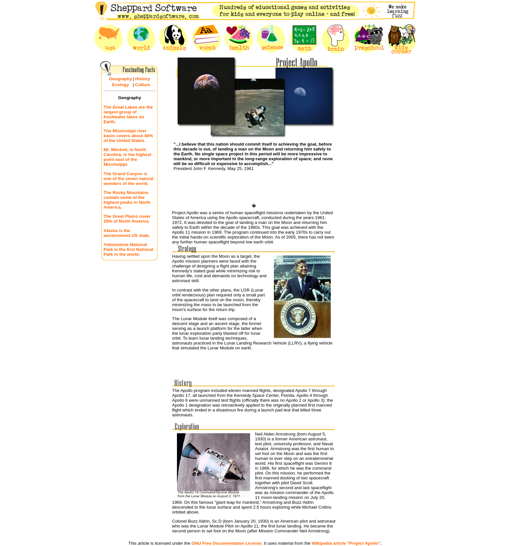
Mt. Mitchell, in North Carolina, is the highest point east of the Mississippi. (128, 157)
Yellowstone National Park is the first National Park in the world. (129, 249)
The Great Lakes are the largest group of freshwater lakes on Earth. (128, 114)
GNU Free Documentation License (227, 543)
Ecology (120, 84)
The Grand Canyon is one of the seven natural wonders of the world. (129, 178)
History (142, 78)
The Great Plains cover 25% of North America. (127, 219)
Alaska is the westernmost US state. (127, 233)
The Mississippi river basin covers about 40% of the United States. (128, 135)
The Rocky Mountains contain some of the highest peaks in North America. (127, 200)
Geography (120, 78)
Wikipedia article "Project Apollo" (346, 543)
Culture (142, 84)
